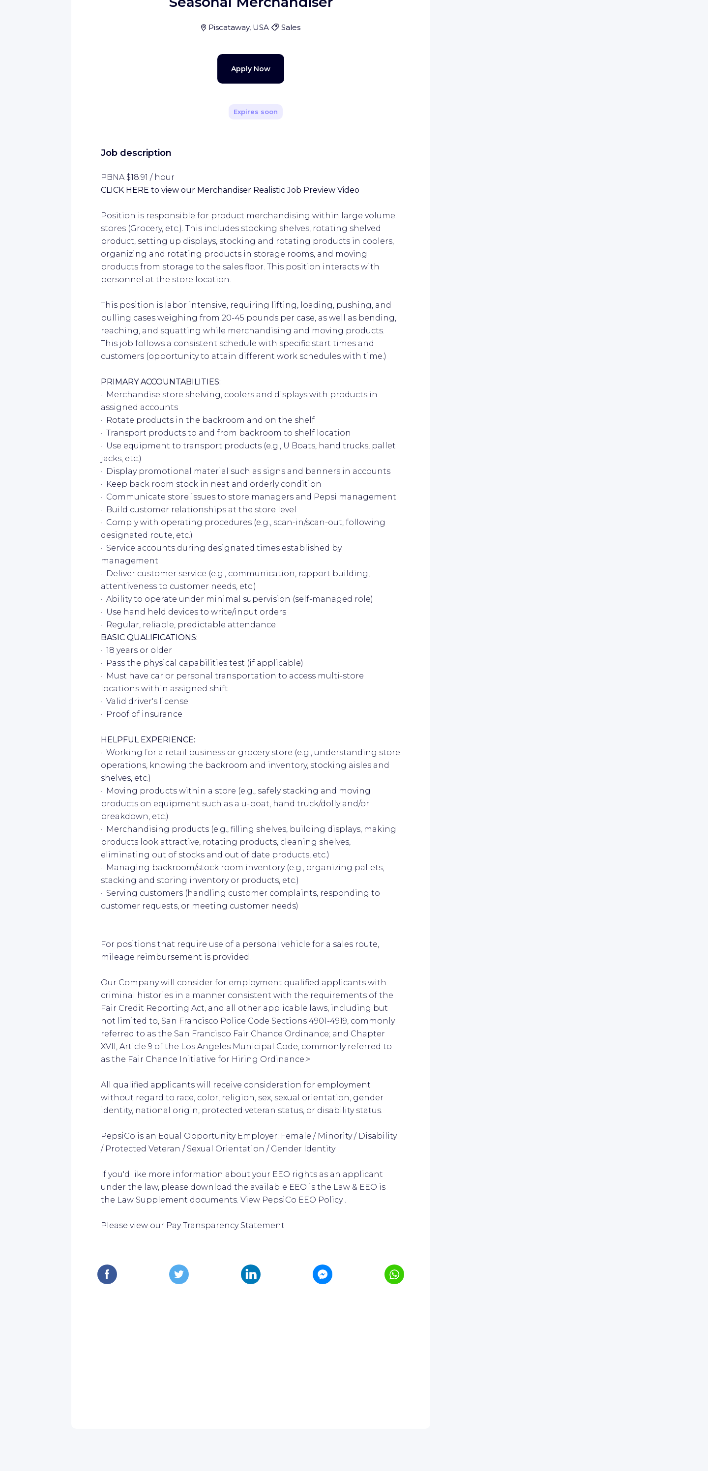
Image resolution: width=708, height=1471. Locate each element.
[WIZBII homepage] (48, 20)
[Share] (394, 139)
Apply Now (233, 271)
